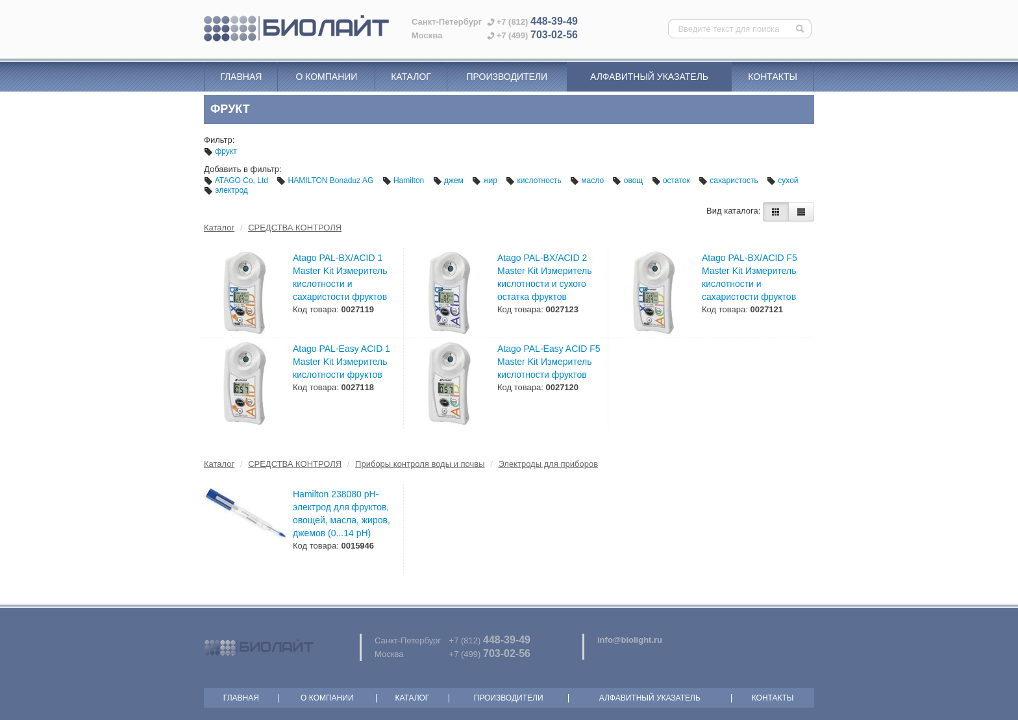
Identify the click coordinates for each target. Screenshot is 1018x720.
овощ (628, 180)
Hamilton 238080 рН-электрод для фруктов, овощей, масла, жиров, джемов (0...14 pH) (341, 513)
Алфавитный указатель (649, 76)
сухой (783, 180)
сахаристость (729, 180)
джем (449, 180)
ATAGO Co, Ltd (237, 180)
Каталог (411, 76)
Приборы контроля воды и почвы (419, 464)
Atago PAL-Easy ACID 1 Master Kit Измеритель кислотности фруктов (341, 361)
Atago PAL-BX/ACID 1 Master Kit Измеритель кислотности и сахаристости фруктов (340, 277)
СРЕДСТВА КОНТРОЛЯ (294, 227)
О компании (326, 76)
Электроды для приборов (548, 464)
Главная (241, 76)
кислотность (535, 180)
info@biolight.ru (629, 640)
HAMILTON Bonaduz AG (326, 180)
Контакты (772, 76)
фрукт (220, 151)
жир (485, 180)
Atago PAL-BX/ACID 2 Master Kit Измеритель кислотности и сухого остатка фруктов (544, 277)
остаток (672, 180)
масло (588, 180)
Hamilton (404, 180)
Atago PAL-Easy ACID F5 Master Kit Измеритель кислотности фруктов (548, 361)
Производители (506, 76)
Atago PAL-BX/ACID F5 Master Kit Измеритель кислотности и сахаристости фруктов (749, 277)
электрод (226, 190)
